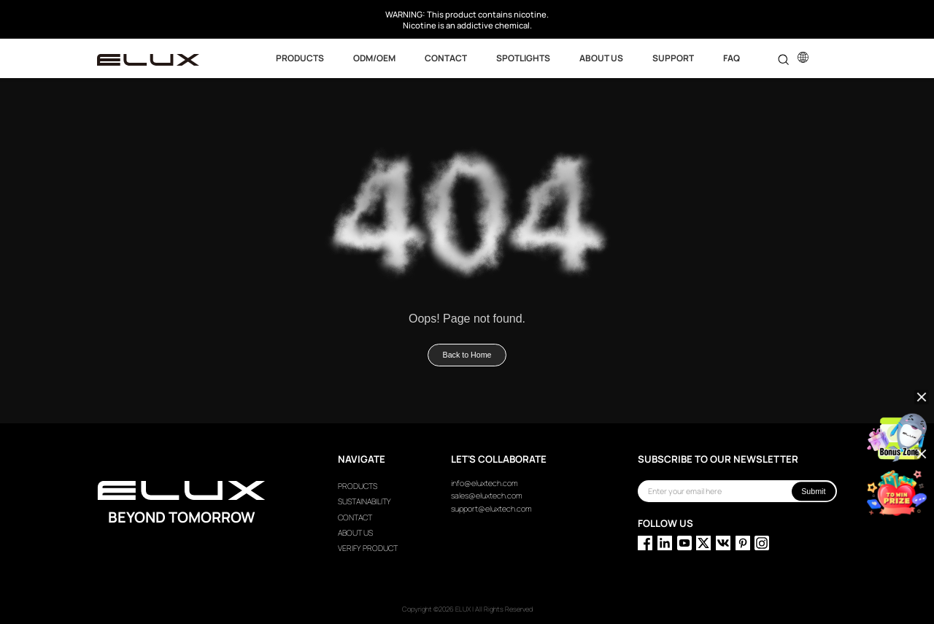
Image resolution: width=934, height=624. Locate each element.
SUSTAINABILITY (364, 501)
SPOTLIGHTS (523, 58)
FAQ (731, 58)
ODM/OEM (374, 58)
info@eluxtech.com (484, 483)
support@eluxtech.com (491, 509)
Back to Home (467, 354)
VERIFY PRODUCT (368, 548)
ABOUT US (601, 58)
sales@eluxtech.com (486, 495)
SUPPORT (673, 58)
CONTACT (446, 58)
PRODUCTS (357, 486)
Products (300, 58)
